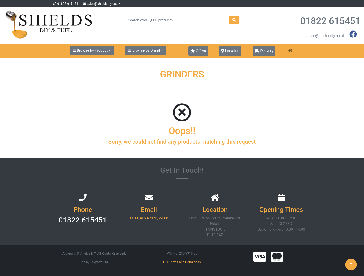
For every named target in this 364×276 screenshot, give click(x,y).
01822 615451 (67, 4)
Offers (198, 51)
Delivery (264, 51)
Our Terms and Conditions (182, 262)
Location (230, 51)
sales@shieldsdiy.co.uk (103, 4)
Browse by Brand (145, 50)
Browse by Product (92, 50)
